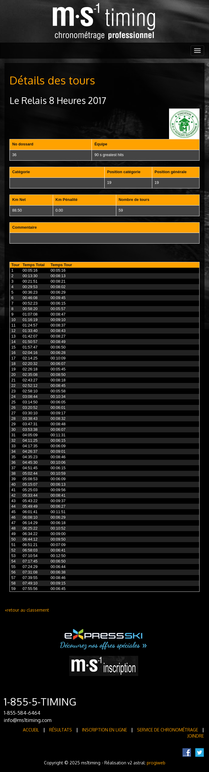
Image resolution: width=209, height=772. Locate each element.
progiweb (156, 762)
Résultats (60, 729)
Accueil (31, 729)
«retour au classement (27, 610)
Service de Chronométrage (167, 729)
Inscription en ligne (104, 729)
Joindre (195, 735)
